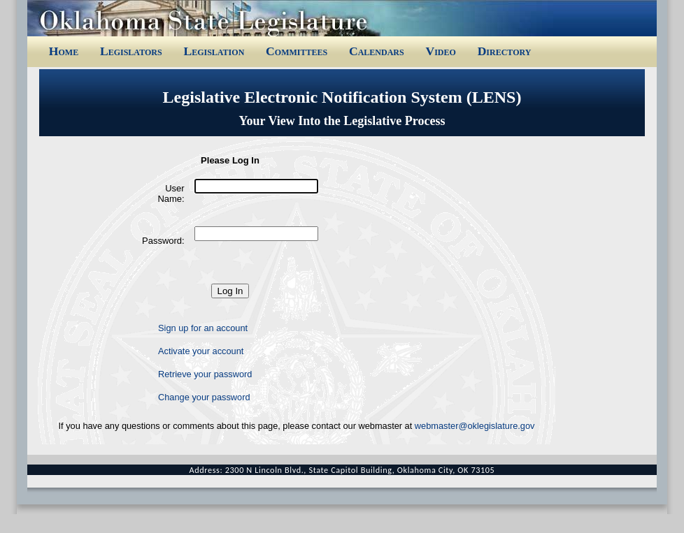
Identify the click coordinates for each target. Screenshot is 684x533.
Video (440, 51)
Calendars (376, 51)
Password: (163, 240)
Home (63, 51)
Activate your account (200, 351)
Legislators (131, 51)
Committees (296, 51)
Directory (505, 51)
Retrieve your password (205, 374)
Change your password (204, 397)
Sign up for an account (203, 328)
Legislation (213, 51)
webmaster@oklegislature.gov (475, 426)
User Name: (170, 193)
